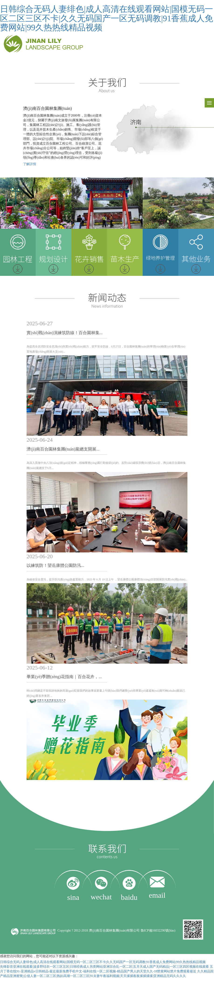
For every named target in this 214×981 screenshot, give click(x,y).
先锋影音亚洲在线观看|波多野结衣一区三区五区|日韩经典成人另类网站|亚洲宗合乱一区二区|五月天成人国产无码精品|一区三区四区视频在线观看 (104, 966)
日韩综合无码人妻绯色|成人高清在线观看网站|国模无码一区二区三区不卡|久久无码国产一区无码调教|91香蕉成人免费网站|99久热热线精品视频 (106, 18)
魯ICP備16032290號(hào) (158, 930)
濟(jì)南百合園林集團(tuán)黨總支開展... (63, 449)
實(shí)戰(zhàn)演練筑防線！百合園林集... (65, 332)
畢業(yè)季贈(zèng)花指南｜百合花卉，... (64, 676)
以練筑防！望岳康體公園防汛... (55, 565)
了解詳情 (29, 164)
